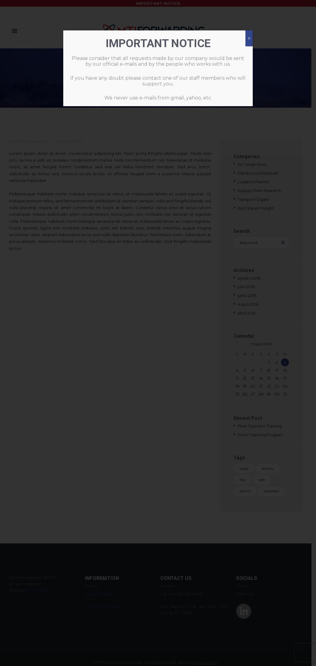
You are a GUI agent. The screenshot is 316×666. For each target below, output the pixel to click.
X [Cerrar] (249, 38)
